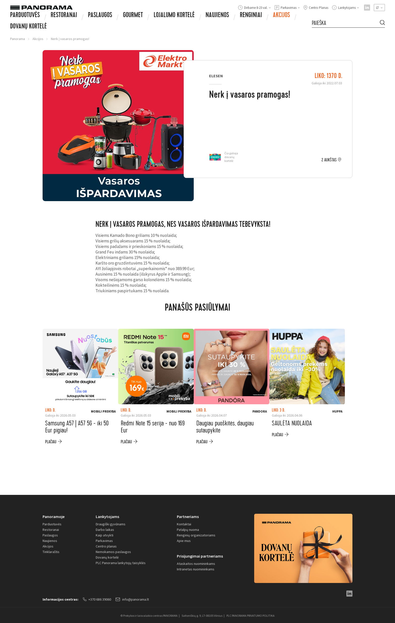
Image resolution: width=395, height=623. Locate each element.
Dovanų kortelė (107, 557)
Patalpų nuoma (188, 529)
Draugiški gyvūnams (110, 524)
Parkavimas (104, 540)
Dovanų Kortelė (28, 26)
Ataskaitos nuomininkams (196, 563)
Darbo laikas (105, 529)
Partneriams (188, 516)
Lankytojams (107, 516)
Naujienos (217, 15)
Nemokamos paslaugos (113, 551)
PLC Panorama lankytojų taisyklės (121, 563)
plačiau (50, 442)
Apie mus (184, 540)
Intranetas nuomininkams (195, 569)
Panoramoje (53, 516)
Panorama (17, 38)
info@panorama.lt (132, 599)
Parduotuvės (25, 15)
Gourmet (133, 15)
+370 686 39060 (97, 599)
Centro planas (106, 546)
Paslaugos (100, 15)
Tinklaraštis (51, 551)
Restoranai (64, 15)
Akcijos (281, 15)
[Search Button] (382, 23)
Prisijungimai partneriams (200, 556)
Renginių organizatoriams (196, 535)
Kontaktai (184, 524)
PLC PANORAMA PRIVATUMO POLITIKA (250, 615)
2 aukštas (329, 160)
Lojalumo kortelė (174, 15)
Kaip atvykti (104, 535)
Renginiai (251, 15)
